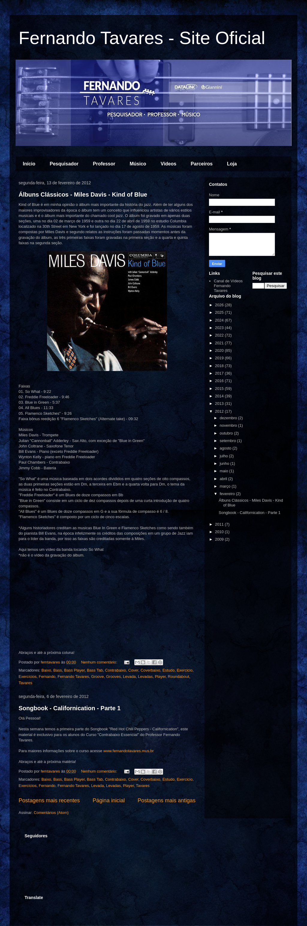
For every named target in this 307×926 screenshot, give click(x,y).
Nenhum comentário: (99, 662)
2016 (220, 380)
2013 (220, 403)
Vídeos (168, 163)
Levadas (145, 676)
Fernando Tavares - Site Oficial (142, 38)
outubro (227, 433)
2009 (220, 539)
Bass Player (74, 670)
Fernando (47, 676)
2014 (220, 396)
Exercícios (28, 676)
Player (160, 676)
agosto (226, 448)
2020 (220, 350)
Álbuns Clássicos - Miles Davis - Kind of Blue (83, 194)
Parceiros (202, 163)
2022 (220, 335)
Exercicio (184, 670)
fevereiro (228, 493)
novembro (229, 425)
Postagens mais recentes (49, 800)
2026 (220, 305)
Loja (232, 163)
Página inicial (109, 800)
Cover (133, 670)
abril (224, 478)
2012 (220, 411)
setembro (228, 440)
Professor (104, 163)
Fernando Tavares (73, 676)
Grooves (113, 676)
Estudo (168, 670)
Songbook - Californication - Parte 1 (70, 708)
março (226, 486)
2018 (220, 366)
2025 (220, 312)
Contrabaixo (115, 670)
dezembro (229, 418)
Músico (138, 163)
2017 (220, 373)
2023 (220, 327)
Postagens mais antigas (166, 800)
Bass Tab (95, 670)
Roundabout (178, 676)
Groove (97, 676)
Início (29, 163)
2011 (220, 524)
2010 (220, 532)
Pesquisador (64, 163)
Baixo (46, 670)
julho (224, 456)
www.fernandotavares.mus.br (128, 751)
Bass (57, 670)
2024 (220, 320)
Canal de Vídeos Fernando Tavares (228, 285)
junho (225, 463)
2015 (220, 388)
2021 (220, 343)
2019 (220, 358)
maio (224, 471)
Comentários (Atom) (51, 812)
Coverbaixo (150, 670)
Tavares (25, 683)
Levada (129, 676)
